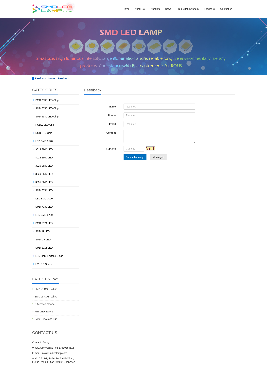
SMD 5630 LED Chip (46, 116)
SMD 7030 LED (44, 206)
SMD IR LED (42, 231)
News (168, 8)
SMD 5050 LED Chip (46, 108)
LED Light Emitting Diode (49, 256)
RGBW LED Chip (44, 124)
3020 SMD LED (44, 165)
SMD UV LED (43, 239)
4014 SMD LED (44, 157)
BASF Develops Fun (46, 319)
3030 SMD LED (44, 174)
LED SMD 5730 (44, 215)
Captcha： (112, 148)
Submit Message (135, 157)
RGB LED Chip (43, 133)
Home (126, 8)
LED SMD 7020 (44, 198)
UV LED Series (43, 264)
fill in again (158, 157)
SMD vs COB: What (46, 289)
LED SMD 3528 (44, 141)
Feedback (209, 8)
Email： (113, 124)
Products (155, 8)
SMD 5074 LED (44, 223)
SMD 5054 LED (44, 190)
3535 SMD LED (44, 182)
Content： (112, 132)
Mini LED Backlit (44, 311)
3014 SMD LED (44, 149)
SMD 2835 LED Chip (46, 100)
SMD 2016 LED (44, 247)
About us (140, 8)
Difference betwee (45, 304)
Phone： (113, 115)
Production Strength (188, 8)
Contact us (226, 8)
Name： (113, 106)
